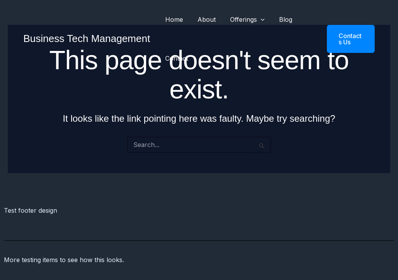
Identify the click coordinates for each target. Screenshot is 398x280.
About (203, 19)
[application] (256, 19)
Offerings (242, 19)
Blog (278, 19)
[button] (345, 39)
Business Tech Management (86, 38)
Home (173, 19)
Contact (175, 58)
